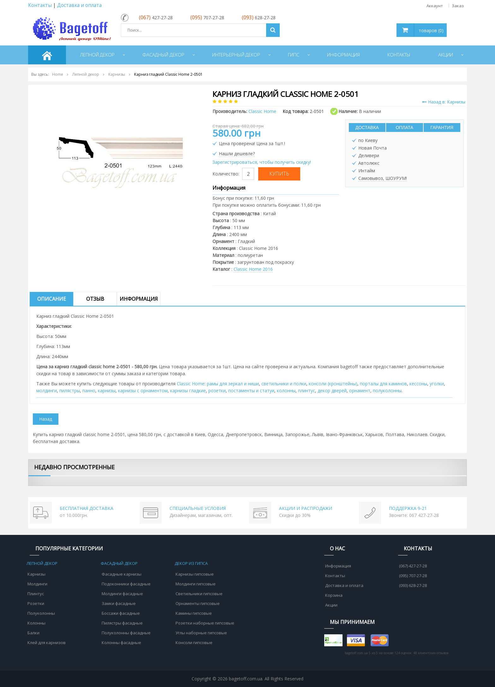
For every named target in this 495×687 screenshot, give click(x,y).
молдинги (46, 391)
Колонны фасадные (121, 642)
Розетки (35, 603)
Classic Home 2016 (253, 269)
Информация (139, 298)
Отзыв (95, 298)
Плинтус (35, 593)
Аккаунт (434, 6)
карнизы (107, 391)
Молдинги (37, 584)
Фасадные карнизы (121, 574)
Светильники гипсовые (199, 593)
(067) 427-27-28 (413, 566)
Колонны (36, 623)
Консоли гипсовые (194, 642)
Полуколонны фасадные (126, 633)
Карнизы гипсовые (195, 574)
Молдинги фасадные (122, 593)
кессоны (418, 384)
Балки (33, 633)
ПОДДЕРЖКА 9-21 (408, 508)
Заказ (458, 6)
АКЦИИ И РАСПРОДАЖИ (305, 508)
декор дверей (332, 391)
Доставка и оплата (79, 5)
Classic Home (191, 384)
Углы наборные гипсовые (201, 633)
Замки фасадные (119, 603)
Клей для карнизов (46, 642)
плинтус (306, 391)
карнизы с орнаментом (143, 391)
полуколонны (387, 391)
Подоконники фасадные (126, 584)
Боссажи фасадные (121, 613)
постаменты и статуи (251, 391)
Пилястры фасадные (122, 623)
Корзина (334, 595)
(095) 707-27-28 (413, 575)
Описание (51, 298)
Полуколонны (41, 613)
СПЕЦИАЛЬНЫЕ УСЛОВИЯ (198, 508)
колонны (286, 391)
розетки (217, 391)
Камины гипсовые (194, 613)
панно (88, 391)
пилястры (69, 391)
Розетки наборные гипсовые (205, 623)
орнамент (359, 391)
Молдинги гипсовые (196, 584)
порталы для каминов (383, 384)
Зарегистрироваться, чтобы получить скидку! (261, 162)
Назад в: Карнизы (443, 102)
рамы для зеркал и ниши (233, 384)
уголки (437, 384)
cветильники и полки (283, 384)
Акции (331, 605)
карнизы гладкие (188, 391)
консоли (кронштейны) (333, 384)
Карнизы (36, 574)
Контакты (40, 5)
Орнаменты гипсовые (198, 603)
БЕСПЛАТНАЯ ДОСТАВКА (86, 508)
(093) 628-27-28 (413, 585)
